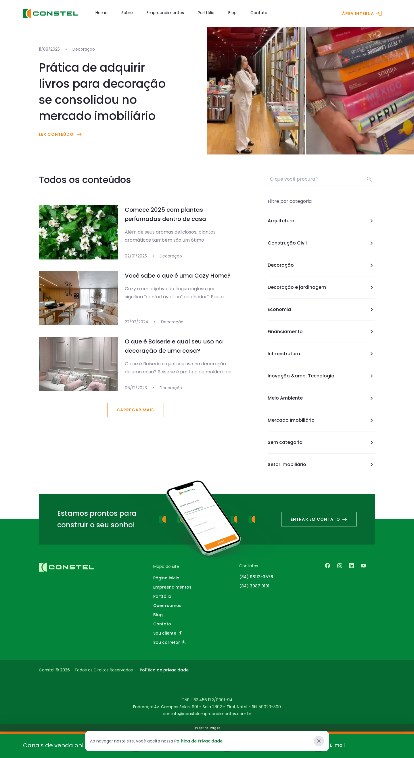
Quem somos (167, 605)
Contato (258, 13)
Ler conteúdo (61, 134)
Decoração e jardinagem (321, 287)
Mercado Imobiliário (321, 420)
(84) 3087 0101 (254, 586)
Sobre (127, 13)
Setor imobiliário (321, 464)
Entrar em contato (319, 519)
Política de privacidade (164, 670)
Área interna (362, 13)
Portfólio (206, 13)
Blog (232, 13)
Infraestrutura (321, 353)
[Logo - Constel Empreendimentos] (50, 13)
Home (101, 13)
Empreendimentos (165, 13)
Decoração (321, 265)
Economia (321, 309)
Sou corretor (169, 642)
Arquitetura (321, 220)
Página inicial (167, 578)
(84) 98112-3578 (256, 577)
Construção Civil (321, 243)
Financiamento (321, 331)
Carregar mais (135, 410)
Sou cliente (167, 633)
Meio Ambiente (321, 398)
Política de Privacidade (198, 741)
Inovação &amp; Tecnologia (321, 376)
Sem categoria (321, 442)
